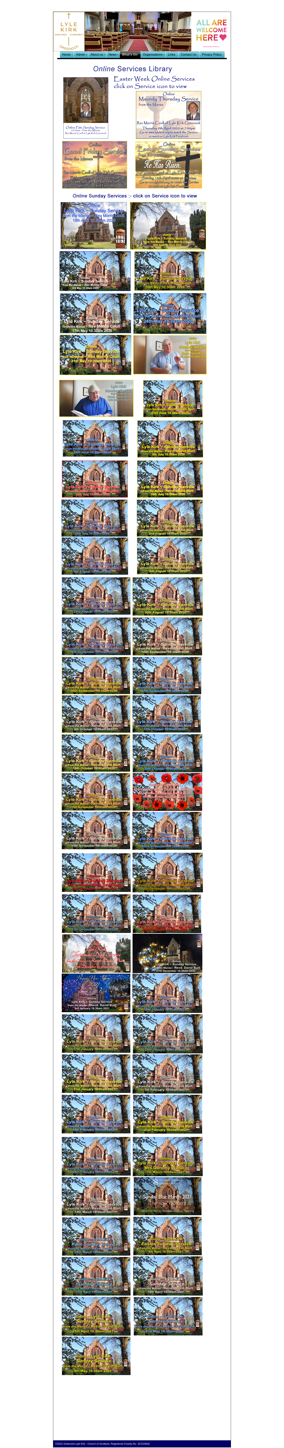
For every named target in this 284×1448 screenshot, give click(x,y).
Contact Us (188, 54)
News (112, 54)
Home (66, 54)
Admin (80, 54)
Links (171, 54)
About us (97, 54)
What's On (129, 54)
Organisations (153, 54)
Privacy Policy (212, 54)
